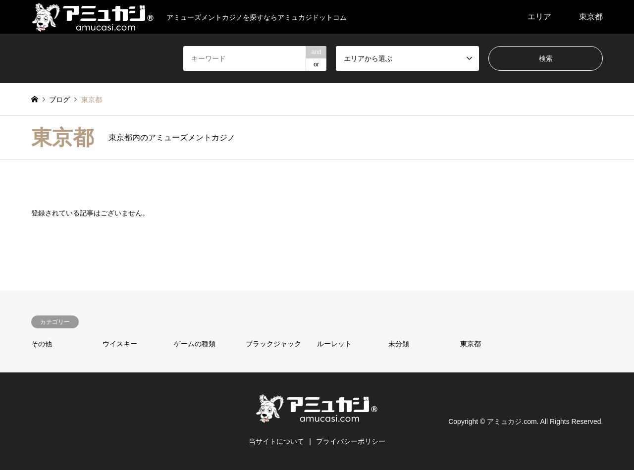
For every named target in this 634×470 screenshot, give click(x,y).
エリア (539, 16)
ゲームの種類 (194, 344)
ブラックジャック (273, 344)
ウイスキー (120, 344)
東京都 (591, 16)
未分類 (398, 344)
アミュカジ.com (511, 421)
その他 (41, 344)
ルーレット (334, 344)
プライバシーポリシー (350, 441)
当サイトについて (276, 441)
